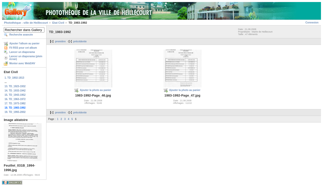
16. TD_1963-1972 (15, 99)
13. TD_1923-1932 (15, 86)
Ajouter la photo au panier (95, 90)
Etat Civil (58, 22)
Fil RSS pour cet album (23, 47)
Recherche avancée (21, 34)
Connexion (311, 22)
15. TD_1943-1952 (15, 95)
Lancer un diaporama (22, 52)
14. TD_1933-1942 (15, 90)
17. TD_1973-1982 (15, 103)
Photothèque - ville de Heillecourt (26, 22)
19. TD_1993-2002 (15, 112)
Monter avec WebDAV (22, 63)
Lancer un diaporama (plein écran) (25, 57)
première (60, 41)
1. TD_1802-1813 (14, 77)
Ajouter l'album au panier (24, 43)
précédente (80, 41)
